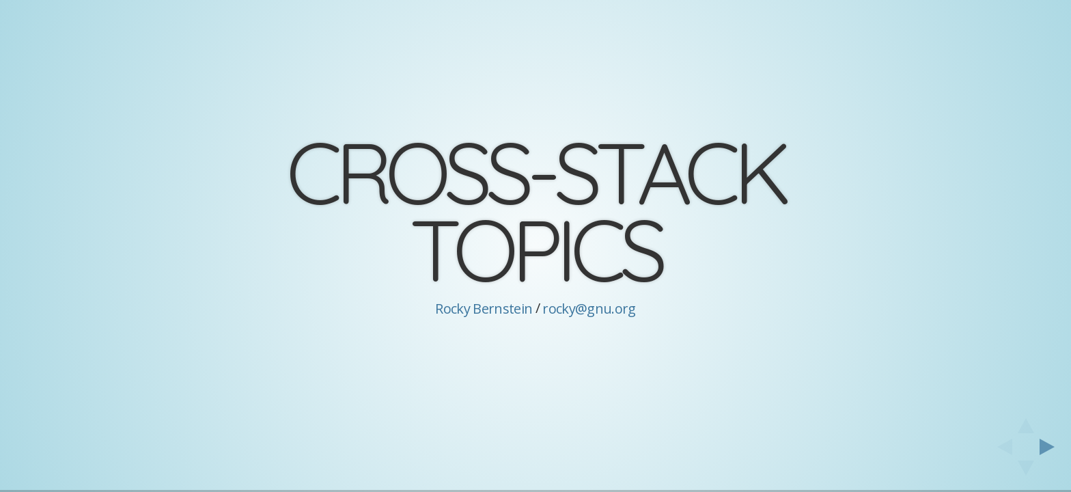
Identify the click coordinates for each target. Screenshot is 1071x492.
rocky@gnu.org (588, 308)
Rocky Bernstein (483, 308)
